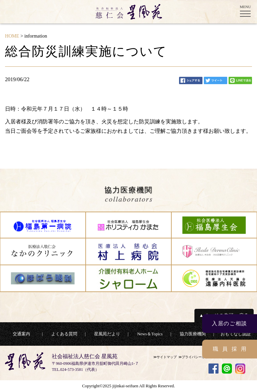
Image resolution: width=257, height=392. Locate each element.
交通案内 (21, 334)
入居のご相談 (229, 323)
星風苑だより (107, 334)
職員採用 (231, 349)
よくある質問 (64, 334)
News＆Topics (150, 334)
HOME (12, 36)
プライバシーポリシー (198, 357)
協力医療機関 (193, 334)
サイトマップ (167, 357)
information (35, 36)
